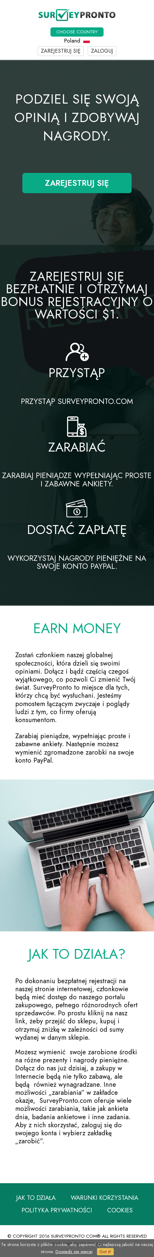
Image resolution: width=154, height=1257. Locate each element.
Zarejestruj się (61, 51)
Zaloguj (102, 51)
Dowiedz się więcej (74, 1251)
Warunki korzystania (104, 1198)
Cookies (120, 1211)
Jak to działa (36, 1198)
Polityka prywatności (56, 1211)
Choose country (77, 32)
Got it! (105, 1251)
